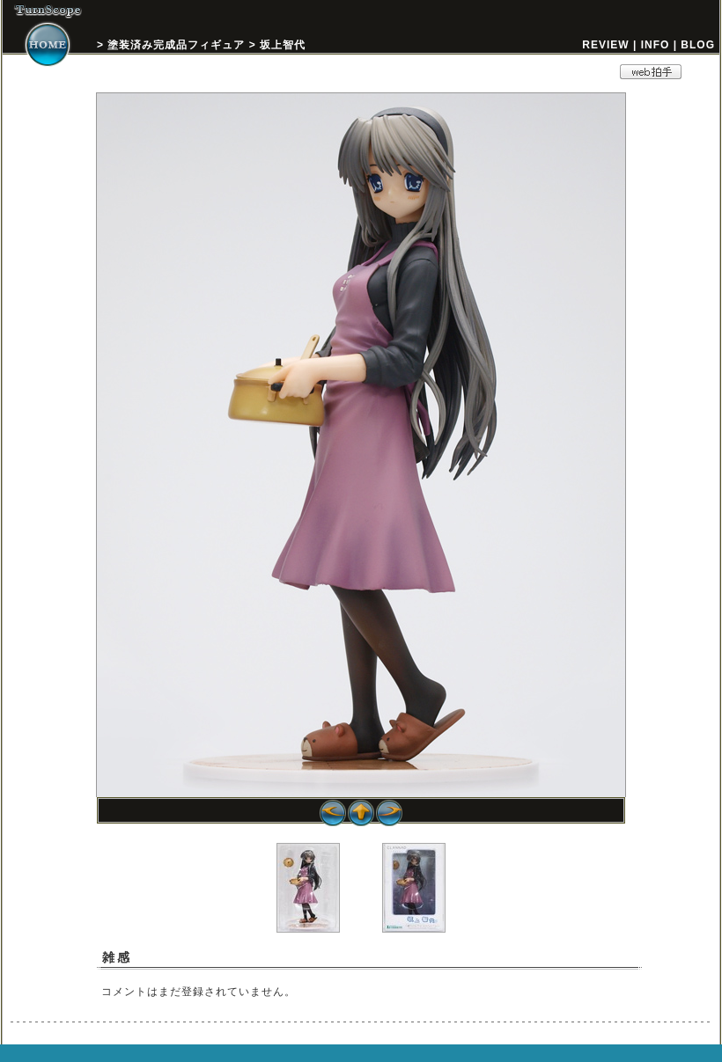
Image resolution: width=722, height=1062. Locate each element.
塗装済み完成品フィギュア (176, 45)
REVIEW (605, 45)
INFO (655, 45)
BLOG (698, 45)
